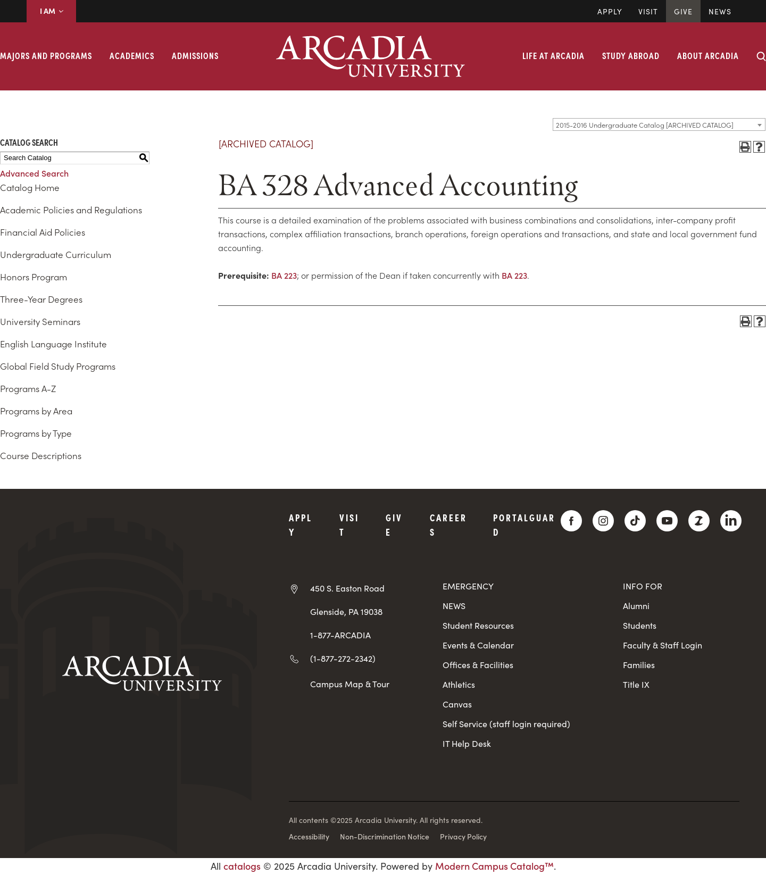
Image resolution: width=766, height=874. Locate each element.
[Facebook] (571, 520)
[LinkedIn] (731, 520)
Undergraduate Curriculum (55, 254)
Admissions (195, 55)
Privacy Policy (463, 836)
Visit (648, 11)
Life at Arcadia (553, 55)
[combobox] (659, 124)
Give (683, 11)
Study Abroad (631, 55)
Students (639, 625)
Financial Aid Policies (42, 232)
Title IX (636, 684)
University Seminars (40, 321)
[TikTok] (635, 520)
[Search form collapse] (761, 56)
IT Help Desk (467, 743)
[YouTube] (667, 520)
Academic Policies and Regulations (71, 209)
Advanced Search (34, 173)
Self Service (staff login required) (506, 723)
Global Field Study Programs (57, 366)
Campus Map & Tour (349, 683)
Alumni (636, 605)
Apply (609, 11)
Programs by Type (36, 433)
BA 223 (284, 275)
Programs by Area (36, 411)
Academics (132, 55)
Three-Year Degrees (41, 299)
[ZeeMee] (699, 520)
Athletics (459, 684)
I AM (51, 10)
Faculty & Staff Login (662, 645)
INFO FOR (642, 585)
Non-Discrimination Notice (384, 836)
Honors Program (33, 276)
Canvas (457, 704)
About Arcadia (708, 55)
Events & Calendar (478, 645)
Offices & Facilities (478, 664)
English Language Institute (53, 343)
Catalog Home (30, 187)
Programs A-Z (28, 388)
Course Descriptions (40, 455)
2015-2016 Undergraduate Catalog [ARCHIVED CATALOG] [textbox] (645, 125)
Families (639, 664)
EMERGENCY (468, 585)
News (720, 11)
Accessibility (309, 836)
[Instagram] (603, 520)
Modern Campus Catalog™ (494, 865)
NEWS (454, 605)
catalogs (242, 865)
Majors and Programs (46, 55)
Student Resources (478, 625)
